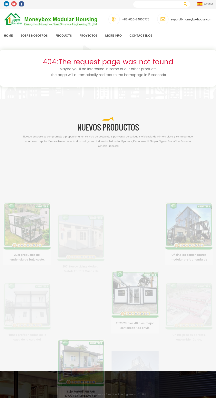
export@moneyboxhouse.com (188, 19)
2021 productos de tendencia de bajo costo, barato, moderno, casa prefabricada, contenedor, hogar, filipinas (27, 271)
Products (63, 36)
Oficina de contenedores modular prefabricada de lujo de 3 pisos (189, 271)
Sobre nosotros (34, 36)
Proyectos (88, 36)
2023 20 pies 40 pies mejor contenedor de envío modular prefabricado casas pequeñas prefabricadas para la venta (135, 339)
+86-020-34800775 (132, 19)
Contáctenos (141, 36)
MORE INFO (113, 36)
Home (8, 36)
